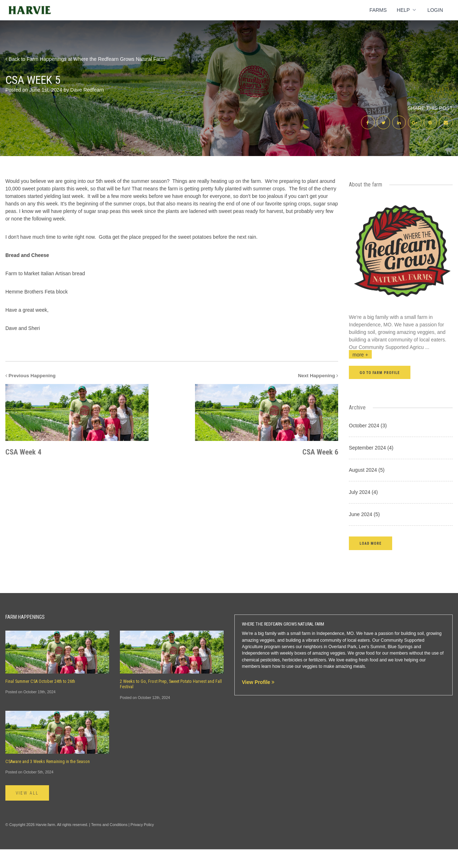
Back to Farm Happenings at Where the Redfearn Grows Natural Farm (85, 59)
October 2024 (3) (368, 426)
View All (28, 793)
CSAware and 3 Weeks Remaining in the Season (47, 762)
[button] (370, 543)
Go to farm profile (380, 373)
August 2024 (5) (367, 470)
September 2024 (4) (371, 448)
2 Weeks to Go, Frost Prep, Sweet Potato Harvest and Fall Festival (171, 685)
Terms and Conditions (109, 825)
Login (435, 10)
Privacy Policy (142, 825)
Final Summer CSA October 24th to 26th (40, 682)
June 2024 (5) (364, 515)
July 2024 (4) (363, 493)
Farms (378, 10)
